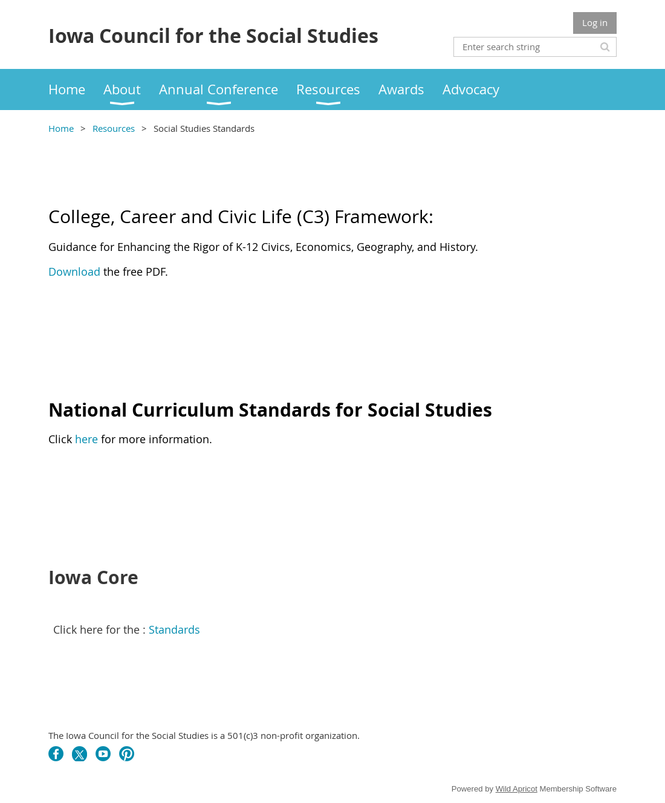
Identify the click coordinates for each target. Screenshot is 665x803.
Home (61, 128)
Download (74, 271)
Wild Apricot (516, 788)
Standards (174, 629)
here (88, 439)
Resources (113, 128)
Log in (595, 22)
